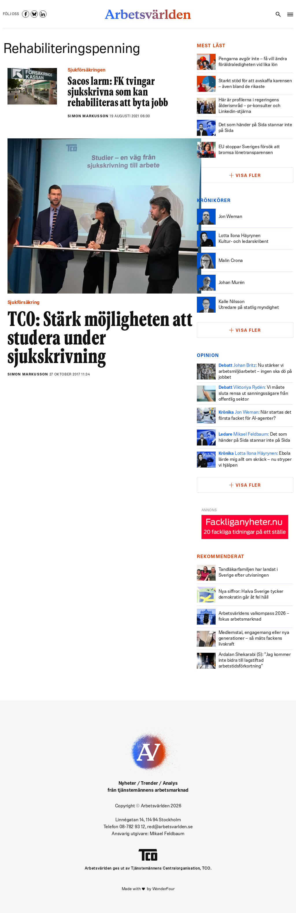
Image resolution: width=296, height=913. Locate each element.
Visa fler (248, 176)
